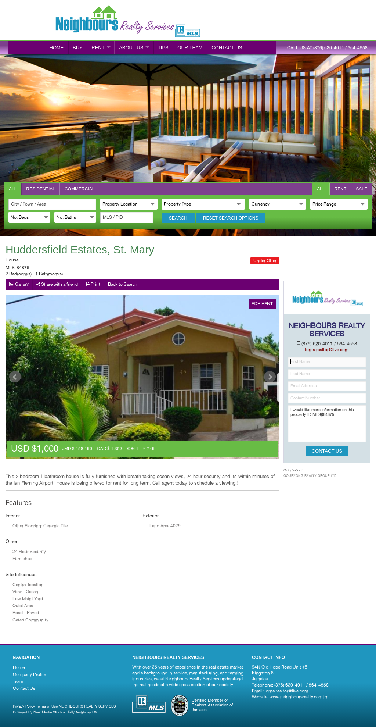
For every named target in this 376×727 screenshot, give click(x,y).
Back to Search (122, 284)
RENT (97, 47)
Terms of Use (47, 706)
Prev (15, 377)
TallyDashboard (80, 712)
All (13, 189)
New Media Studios (49, 712)
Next (270, 377)
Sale (361, 189)
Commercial (79, 189)
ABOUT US (131, 47)
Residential (40, 189)
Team (18, 681)
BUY (78, 47)
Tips (163, 47)
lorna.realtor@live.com (286, 691)
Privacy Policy (24, 706)
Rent (341, 189)
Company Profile (29, 674)
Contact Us (24, 688)
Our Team (189, 47)
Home (57, 47)
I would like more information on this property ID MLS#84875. (327, 423)
